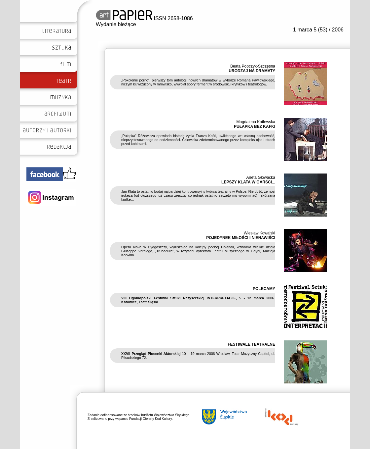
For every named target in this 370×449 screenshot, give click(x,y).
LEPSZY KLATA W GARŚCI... (248, 182)
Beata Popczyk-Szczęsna (252, 66)
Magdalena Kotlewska (256, 122)
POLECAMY (264, 288)
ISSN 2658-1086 (144, 18)
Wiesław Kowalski (259, 233)
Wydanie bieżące (116, 24)
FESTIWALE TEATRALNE (251, 344)
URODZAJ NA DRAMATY (252, 71)
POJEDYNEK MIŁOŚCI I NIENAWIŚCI (240, 237)
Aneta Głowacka (260, 177)
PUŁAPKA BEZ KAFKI (254, 126)
